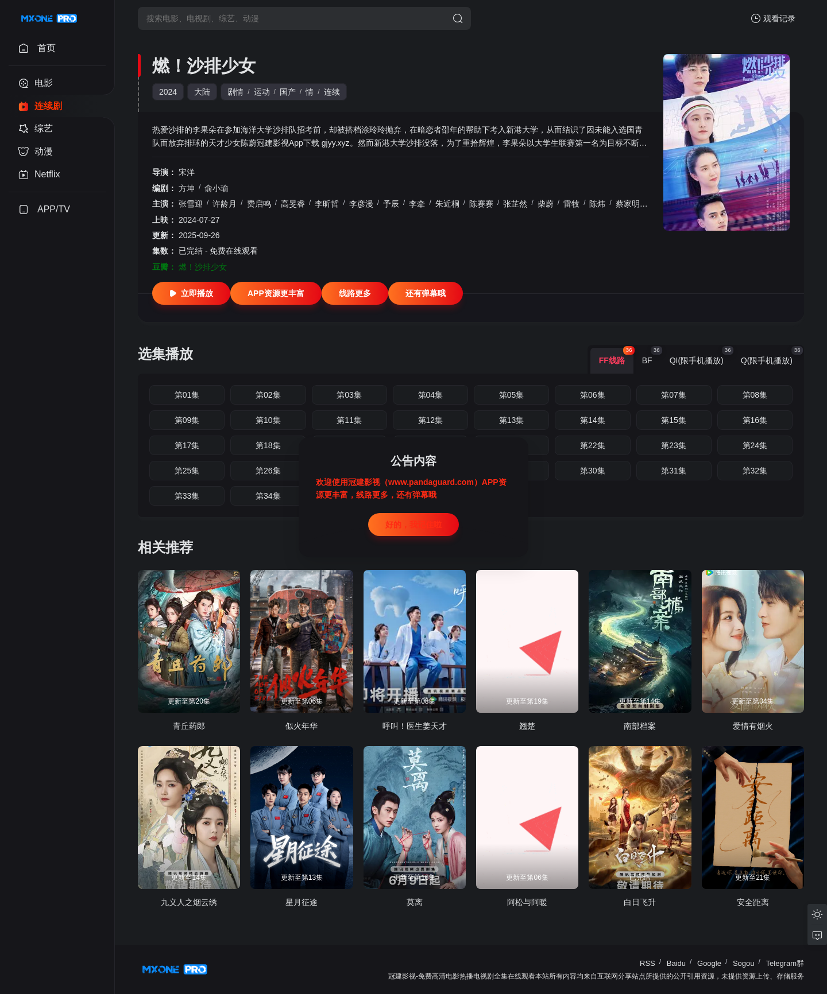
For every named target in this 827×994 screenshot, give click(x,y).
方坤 (187, 188)
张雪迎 (191, 203)
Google (709, 963)
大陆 (202, 91)
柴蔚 (546, 203)
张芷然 (515, 203)
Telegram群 (785, 963)
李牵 (417, 203)
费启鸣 (259, 203)
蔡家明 (628, 203)
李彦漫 (361, 203)
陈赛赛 (481, 203)
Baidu (676, 963)
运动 (262, 91)
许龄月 (224, 203)
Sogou (744, 963)
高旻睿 (293, 203)
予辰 (391, 203)
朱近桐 (447, 203)
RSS (647, 963)
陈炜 (597, 203)
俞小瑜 (216, 188)
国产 (288, 91)
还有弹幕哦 (425, 293)
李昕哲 (327, 203)
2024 (168, 91)
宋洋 (187, 172)
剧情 (235, 91)
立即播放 (191, 293)
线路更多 (355, 293)
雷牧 (571, 203)
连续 (332, 91)
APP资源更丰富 (276, 293)
